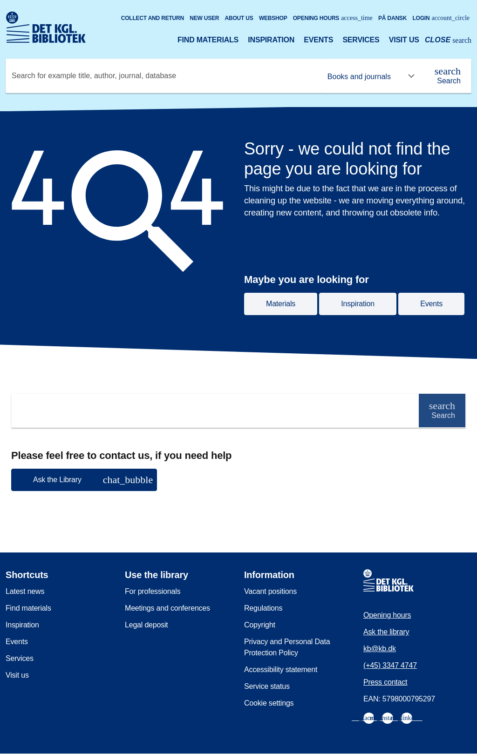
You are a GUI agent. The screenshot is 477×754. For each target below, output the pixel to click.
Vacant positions (270, 591)
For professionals (152, 591)
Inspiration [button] (358, 304)
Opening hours (333, 17)
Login (441, 17)
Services (360, 40)
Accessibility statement (280, 669)
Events (318, 40)
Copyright (259, 625)
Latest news (25, 591)
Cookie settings (268, 703)
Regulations (263, 608)
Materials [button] (280, 304)
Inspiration (271, 40)
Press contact (385, 682)
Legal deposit (146, 625)
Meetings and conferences (167, 608)
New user (204, 18)
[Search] (447, 76)
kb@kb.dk (379, 649)
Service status (267, 686)
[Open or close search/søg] (448, 40)
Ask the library (386, 632)
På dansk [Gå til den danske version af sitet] (392, 18)
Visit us (404, 40)
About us (239, 18)
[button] (84, 480)
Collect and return (152, 18)
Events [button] (431, 304)
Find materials (207, 40)
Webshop (273, 18)
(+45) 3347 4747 (390, 665)
